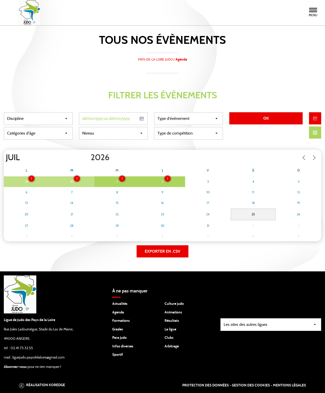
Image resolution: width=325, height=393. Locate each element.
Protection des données (205, 385)
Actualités (119, 304)
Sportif (117, 355)
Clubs (169, 338)
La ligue (170, 329)
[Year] (86, 158)
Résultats (172, 321)
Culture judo (174, 304)
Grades (117, 329)
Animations (173, 312)
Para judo (119, 338)
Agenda (118, 312)
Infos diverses (122, 346)
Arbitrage (172, 346)
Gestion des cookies (251, 385)
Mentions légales (289, 385)
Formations (121, 321)
